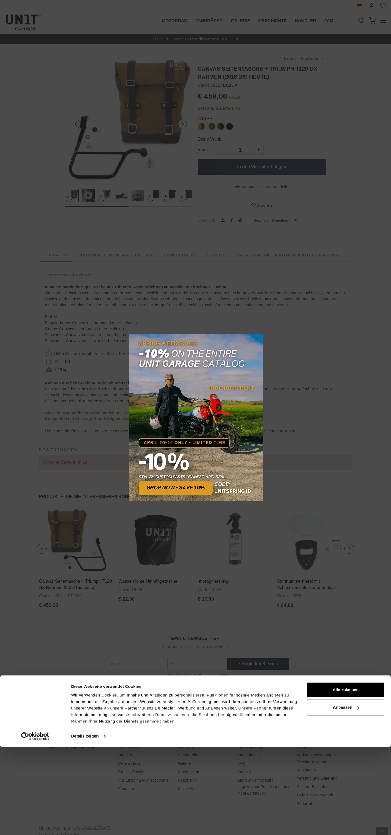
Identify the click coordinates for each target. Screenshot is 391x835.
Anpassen (346, 795)
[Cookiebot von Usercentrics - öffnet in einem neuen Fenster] (35, 824)
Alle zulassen (345, 778)
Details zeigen (85, 824)
